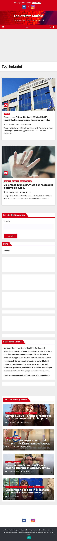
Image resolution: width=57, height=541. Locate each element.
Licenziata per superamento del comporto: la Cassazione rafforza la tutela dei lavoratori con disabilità (27, 443)
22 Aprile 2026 (14, 471)
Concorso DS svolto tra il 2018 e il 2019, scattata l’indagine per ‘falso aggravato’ (27, 119)
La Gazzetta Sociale (28, 16)
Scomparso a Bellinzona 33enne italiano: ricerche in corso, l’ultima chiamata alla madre (26, 468)
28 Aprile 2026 (14, 422)
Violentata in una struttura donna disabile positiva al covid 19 (28, 186)
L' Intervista (18, 412)
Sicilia (29, 181)
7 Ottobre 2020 (12, 192)
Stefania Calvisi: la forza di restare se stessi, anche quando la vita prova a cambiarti (28, 418)
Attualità (7, 181)
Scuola (6, 113)
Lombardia (23, 486)
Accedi (7, 251)
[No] (54, 534)
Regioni (22, 181)
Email (7, 221)
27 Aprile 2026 (14, 447)
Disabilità (15, 181)
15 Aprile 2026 (13, 496)
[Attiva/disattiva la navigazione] (27, 26)
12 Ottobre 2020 (13, 124)
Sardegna (33, 412)
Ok (29, 538)
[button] (50, 27)
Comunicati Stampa (12, 486)
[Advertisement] (28, 45)
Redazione (26, 124)
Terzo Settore (39, 486)
